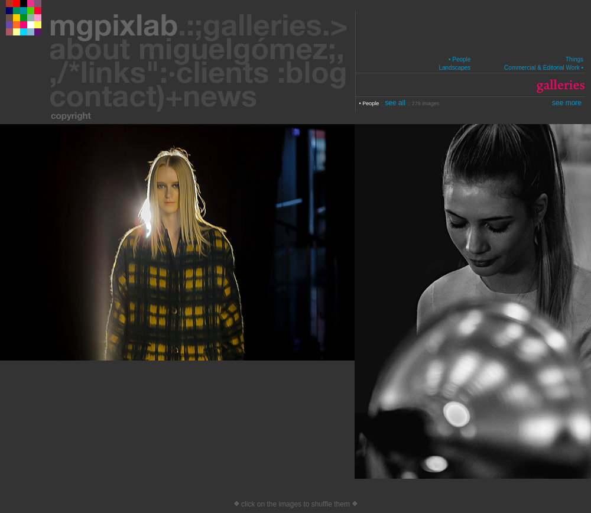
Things (574, 59)
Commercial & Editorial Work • (543, 67)
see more (567, 103)
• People (459, 59)
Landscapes (454, 67)
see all (396, 103)
